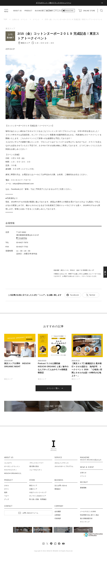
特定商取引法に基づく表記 (89, 515)
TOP (5, 19)
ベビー (6, 496)
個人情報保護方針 (86, 518)
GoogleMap (22, 238)
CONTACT (8, 506)
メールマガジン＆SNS (88, 511)
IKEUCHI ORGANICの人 (12, 473)
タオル (6, 485)
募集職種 (83, 488)
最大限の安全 (34, 466)
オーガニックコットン (12, 466)
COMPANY (59, 506)
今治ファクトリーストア (37, 492)
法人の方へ (105, 272)
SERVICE (58, 457)
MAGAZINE (90, 458)
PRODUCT (28, 11)
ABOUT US (17, 11)
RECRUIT (84, 482)
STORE (32, 480)
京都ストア (33, 489)
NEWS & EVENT (87, 467)
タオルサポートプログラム (64, 466)
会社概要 (58, 511)
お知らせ (83, 472)
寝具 (5, 492)
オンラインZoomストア (37, 496)
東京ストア (10, 28)
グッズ (6, 499)
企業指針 (58, 515)
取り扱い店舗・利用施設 (37, 499)
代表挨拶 (58, 518)
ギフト (6, 489)
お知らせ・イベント (20, 19)
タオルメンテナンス (62, 463)
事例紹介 (58, 489)
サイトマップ (84, 522)
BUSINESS (39, 11)
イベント (36, 19)
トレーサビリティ (35, 470)
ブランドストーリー (36, 463)
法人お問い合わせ (61, 485)
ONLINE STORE (89, 11)
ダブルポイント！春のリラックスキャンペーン (53, 3)
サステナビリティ (10, 470)
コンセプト (8, 463)
